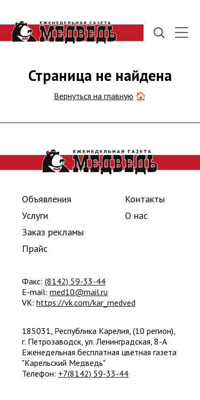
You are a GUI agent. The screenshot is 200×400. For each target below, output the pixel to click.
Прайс (34, 248)
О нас (136, 215)
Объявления (46, 199)
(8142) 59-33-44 (75, 281)
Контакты (145, 199)
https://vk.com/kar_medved (85, 302)
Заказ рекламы (53, 232)
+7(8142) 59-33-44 (93, 373)
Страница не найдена (100, 75)
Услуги (35, 215)
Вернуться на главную (93, 96)
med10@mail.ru (79, 292)
